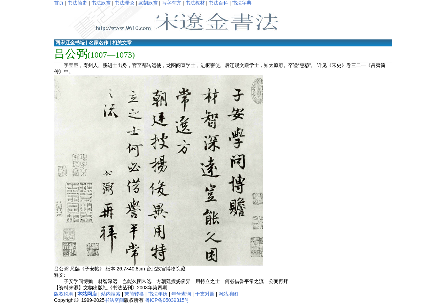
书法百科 (218, 3)
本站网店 (87, 294)
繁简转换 (134, 294)
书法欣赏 (101, 3)
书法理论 (124, 3)
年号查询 (181, 294)
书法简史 (77, 3)
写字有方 (171, 3)
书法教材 (195, 3)
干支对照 (205, 294)
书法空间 (114, 300)
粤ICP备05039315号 (167, 300)
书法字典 (242, 3)
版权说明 (64, 294)
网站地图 (228, 294)
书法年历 (158, 294)
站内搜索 (111, 294)
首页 (59, 3)
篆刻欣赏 (148, 3)
